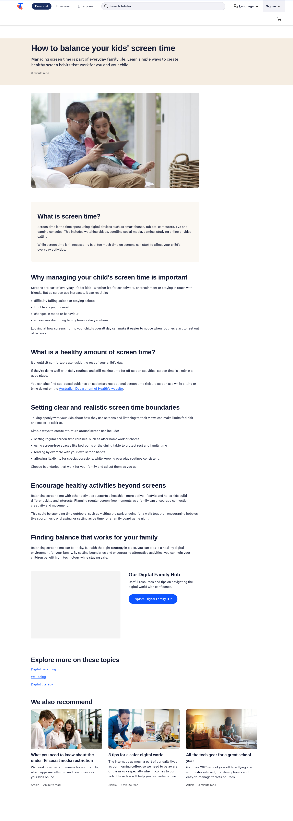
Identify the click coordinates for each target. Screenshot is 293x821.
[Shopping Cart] (279, 18)
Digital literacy (42, 684)
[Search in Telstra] (163, 6)
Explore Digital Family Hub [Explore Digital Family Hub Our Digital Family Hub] (153, 599)
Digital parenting (43, 669)
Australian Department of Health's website (91, 388)
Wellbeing (38, 677)
